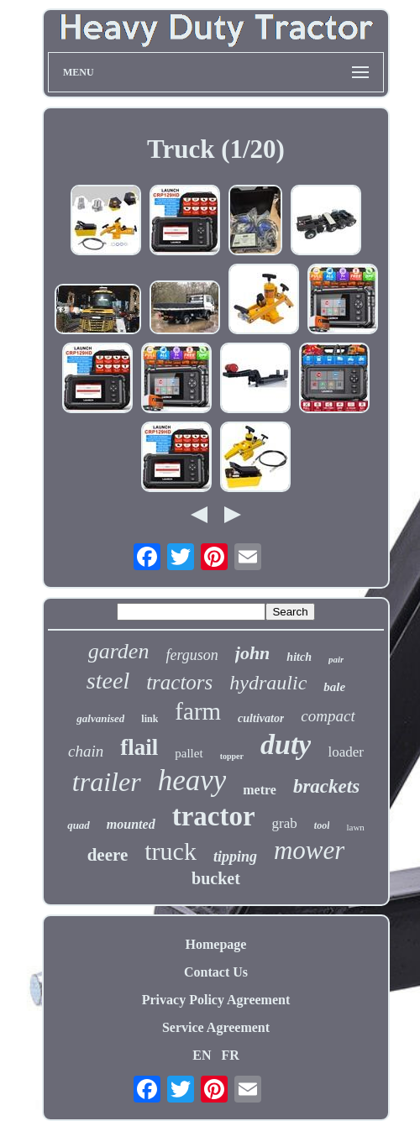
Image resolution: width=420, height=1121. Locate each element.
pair (336, 659)
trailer (106, 782)
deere (108, 855)
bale (334, 687)
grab (284, 823)
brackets (326, 786)
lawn (355, 827)
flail (139, 747)
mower (309, 850)
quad (78, 825)
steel (108, 681)
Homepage (216, 944)
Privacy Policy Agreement (216, 1000)
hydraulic (268, 683)
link (149, 719)
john (252, 652)
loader (345, 752)
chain (85, 751)
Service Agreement (216, 1027)
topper (232, 756)
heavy (192, 780)
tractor (213, 816)
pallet (188, 753)
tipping (235, 856)
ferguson (191, 655)
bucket (216, 878)
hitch (299, 657)
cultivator (261, 718)
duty (285, 744)
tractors (179, 682)
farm (198, 711)
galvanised (100, 718)
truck (170, 851)
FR (230, 1055)
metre (259, 790)
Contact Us (216, 972)
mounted (131, 824)
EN (201, 1055)
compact (327, 716)
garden (119, 651)
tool (322, 825)
